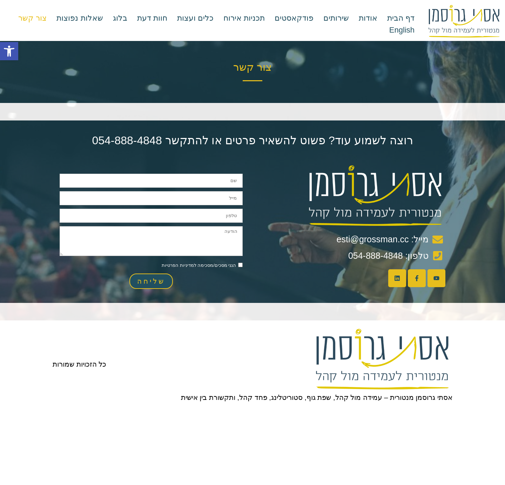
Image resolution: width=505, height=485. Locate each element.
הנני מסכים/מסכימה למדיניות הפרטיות (199, 265)
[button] (9, 51)
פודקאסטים (294, 18)
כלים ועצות (195, 18)
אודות (368, 18)
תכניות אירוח (244, 18)
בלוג (120, 18)
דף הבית (401, 18)
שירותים (336, 18)
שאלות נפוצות (79, 18)
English (402, 30)
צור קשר (32, 18)
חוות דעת (152, 18)
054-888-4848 (127, 140)
